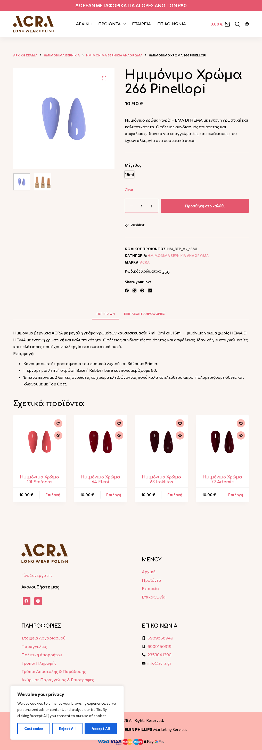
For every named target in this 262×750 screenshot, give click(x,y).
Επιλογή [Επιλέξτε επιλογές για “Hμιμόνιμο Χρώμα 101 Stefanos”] (52, 494)
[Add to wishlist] (134, 225)
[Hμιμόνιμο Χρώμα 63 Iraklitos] (161, 441)
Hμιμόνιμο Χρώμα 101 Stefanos (39, 479)
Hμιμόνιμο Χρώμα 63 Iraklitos (161, 479)
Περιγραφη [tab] (105, 313)
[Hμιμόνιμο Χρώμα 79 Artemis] (222, 441)
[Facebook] (127, 290)
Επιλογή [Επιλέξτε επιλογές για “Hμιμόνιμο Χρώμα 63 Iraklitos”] (174, 494)
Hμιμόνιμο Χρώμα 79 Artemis (222, 479)
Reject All (67, 728)
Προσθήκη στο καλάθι (205, 206)
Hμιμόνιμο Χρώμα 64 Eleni (100, 479)
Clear (129, 189)
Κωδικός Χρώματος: (143, 271)
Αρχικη (84, 24)
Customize (33, 728)
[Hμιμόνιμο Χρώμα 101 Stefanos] (39, 441)
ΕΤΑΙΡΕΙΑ (141, 24)
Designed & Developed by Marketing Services (131, 729)
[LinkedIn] (150, 290)
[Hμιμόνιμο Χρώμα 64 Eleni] (100, 441)
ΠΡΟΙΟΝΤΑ (113, 24)
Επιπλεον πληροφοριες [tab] (144, 313)
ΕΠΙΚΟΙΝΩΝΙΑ (171, 24)
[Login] (247, 24)
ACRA (145, 262)
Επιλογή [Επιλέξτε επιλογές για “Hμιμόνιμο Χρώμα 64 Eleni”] (113, 494)
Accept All (101, 728)
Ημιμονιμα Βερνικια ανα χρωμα (178, 256)
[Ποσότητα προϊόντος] (141, 206)
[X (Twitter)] (134, 290)
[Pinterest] (142, 290)
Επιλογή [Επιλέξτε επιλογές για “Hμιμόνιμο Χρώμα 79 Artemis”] (235, 494)
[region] (67, 713)
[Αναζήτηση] (237, 24)
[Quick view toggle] (58, 435)
